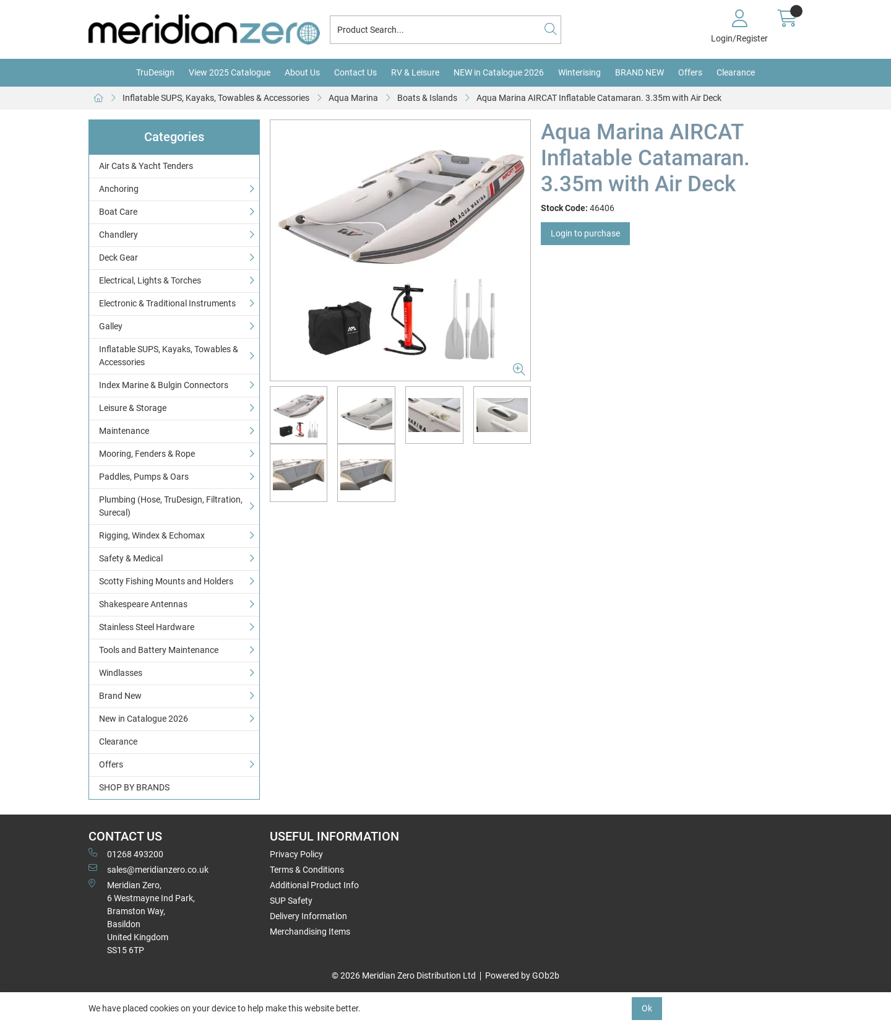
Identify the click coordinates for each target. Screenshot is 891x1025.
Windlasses (120, 673)
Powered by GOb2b (522, 975)
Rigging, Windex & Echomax (152, 535)
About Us (302, 72)
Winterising (579, 72)
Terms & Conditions (307, 870)
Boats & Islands (427, 98)
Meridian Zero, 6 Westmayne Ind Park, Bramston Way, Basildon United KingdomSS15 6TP (141, 917)
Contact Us (355, 72)
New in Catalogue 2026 (143, 719)
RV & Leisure (415, 72)
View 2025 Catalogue (229, 72)
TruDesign (155, 72)
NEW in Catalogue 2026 (499, 72)
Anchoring (119, 189)
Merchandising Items (310, 931)
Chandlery (118, 235)
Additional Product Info (314, 885)
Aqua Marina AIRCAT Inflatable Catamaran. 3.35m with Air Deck (598, 98)
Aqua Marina (353, 98)
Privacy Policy (296, 854)
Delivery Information (308, 916)
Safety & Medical (131, 558)
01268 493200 (125, 853)
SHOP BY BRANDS (134, 787)
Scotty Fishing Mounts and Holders (166, 581)
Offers (690, 72)
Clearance (736, 72)
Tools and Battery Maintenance (158, 650)
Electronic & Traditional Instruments (167, 303)
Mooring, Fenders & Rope (147, 454)
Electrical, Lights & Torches (150, 280)
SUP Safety (291, 901)
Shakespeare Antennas (143, 604)
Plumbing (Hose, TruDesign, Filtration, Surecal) (171, 506)
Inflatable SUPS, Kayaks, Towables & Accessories (216, 98)
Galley (111, 326)
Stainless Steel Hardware (146, 627)
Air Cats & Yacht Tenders (146, 166)
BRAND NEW (639, 72)
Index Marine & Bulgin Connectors (163, 385)
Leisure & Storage (132, 408)
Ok (647, 1008)
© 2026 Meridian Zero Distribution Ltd (404, 975)
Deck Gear (118, 257)
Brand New (120, 696)
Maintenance (124, 431)
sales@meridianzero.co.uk (148, 869)
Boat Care (118, 212)
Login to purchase (585, 233)
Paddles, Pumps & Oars (144, 477)
